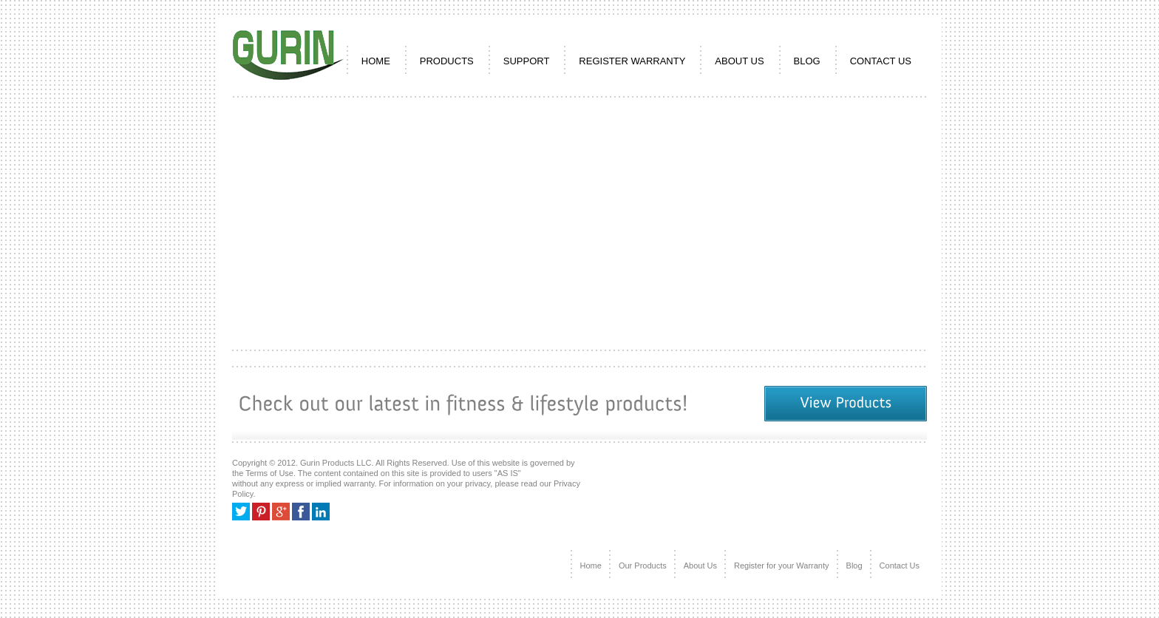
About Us (700, 565)
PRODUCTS (447, 61)
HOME (375, 61)
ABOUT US (739, 61)
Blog (807, 61)
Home (591, 565)
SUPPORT (526, 61)
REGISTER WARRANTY (632, 61)
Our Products (643, 565)
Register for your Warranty (781, 565)
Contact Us (900, 565)
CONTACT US (880, 61)
